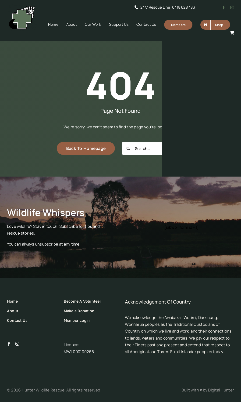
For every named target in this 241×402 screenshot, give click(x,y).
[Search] (128, 148)
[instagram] (232, 7)
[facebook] (224, 7)
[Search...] (153, 148)
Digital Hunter (221, 390)
